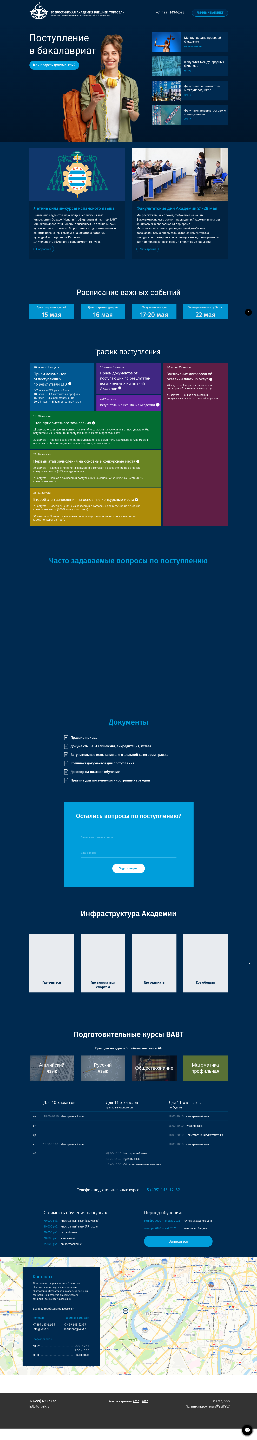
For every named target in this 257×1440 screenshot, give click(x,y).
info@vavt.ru (41, 1340)
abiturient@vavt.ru (75, 1340)
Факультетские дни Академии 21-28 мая (176, 208)
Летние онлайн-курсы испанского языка (74, 208)
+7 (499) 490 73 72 (42, 1412)
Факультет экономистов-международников (202, 88)
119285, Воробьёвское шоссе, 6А (53, 1320)
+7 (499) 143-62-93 (170, 12)
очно (187, 95)
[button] (147, 249)
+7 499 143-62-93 (75, 1336)
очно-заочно (193, 46)
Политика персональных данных (207, 1418)
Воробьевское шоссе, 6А (144, 1060)
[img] (166, 91)
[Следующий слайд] (248, 317)
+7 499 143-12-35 (44, 1336)
